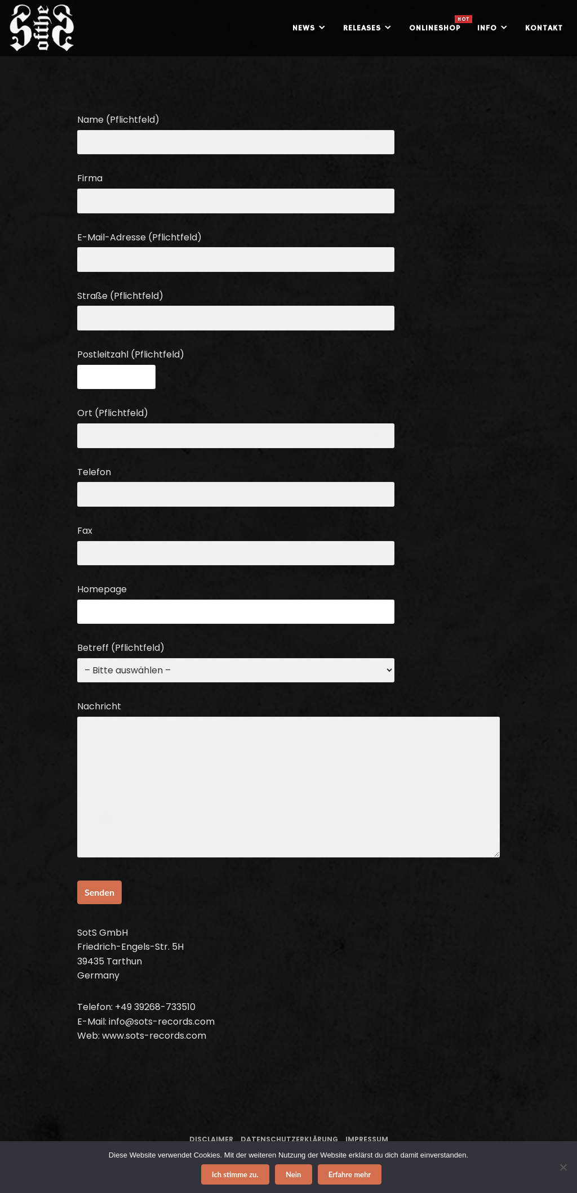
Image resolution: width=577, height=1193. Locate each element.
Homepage (235, 600)
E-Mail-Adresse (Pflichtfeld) (235, 248)
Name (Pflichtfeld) (235, 131)
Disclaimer (211, 1139)
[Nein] (563, 1167)
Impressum (366, 1139)
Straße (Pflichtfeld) (235, 307)
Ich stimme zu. (235, 1174)
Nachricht (288, 780)
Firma (235, 189)
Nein (293, 1174)
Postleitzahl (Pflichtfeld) (130, 365)
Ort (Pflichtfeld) (235, 424)
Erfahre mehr (350, 1174)
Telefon (235, 483)
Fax (235, 542)
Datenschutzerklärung (289, 1139)
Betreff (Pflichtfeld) (235, 659)
